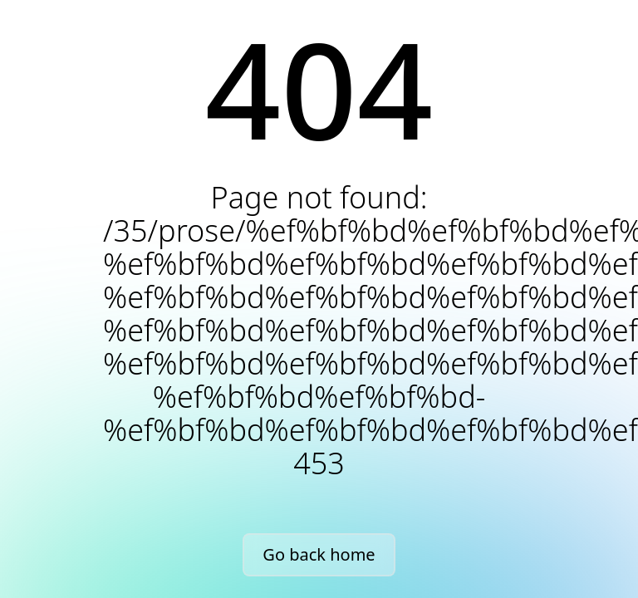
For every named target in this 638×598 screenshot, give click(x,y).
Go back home (319, 554)
